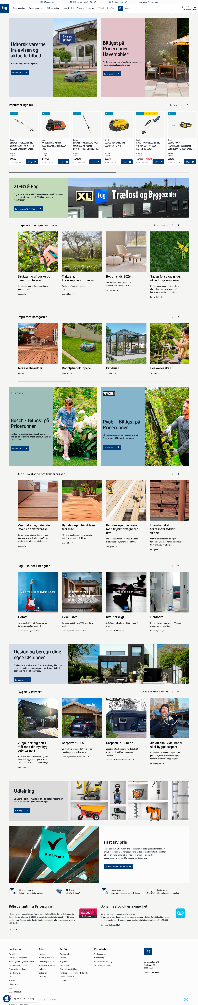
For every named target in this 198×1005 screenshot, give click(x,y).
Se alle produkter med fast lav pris (118, 860)
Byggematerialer (36, 8)
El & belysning (53, 8)
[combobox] (148, 8)
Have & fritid (68, 8)
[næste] (187, 104)
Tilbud (101, 8)
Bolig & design (19, 8)
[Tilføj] (32, 161)
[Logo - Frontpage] (4, 8)
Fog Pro (110, 8)
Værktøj (80, 8)
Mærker (91, 8)
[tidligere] (181, 104)
